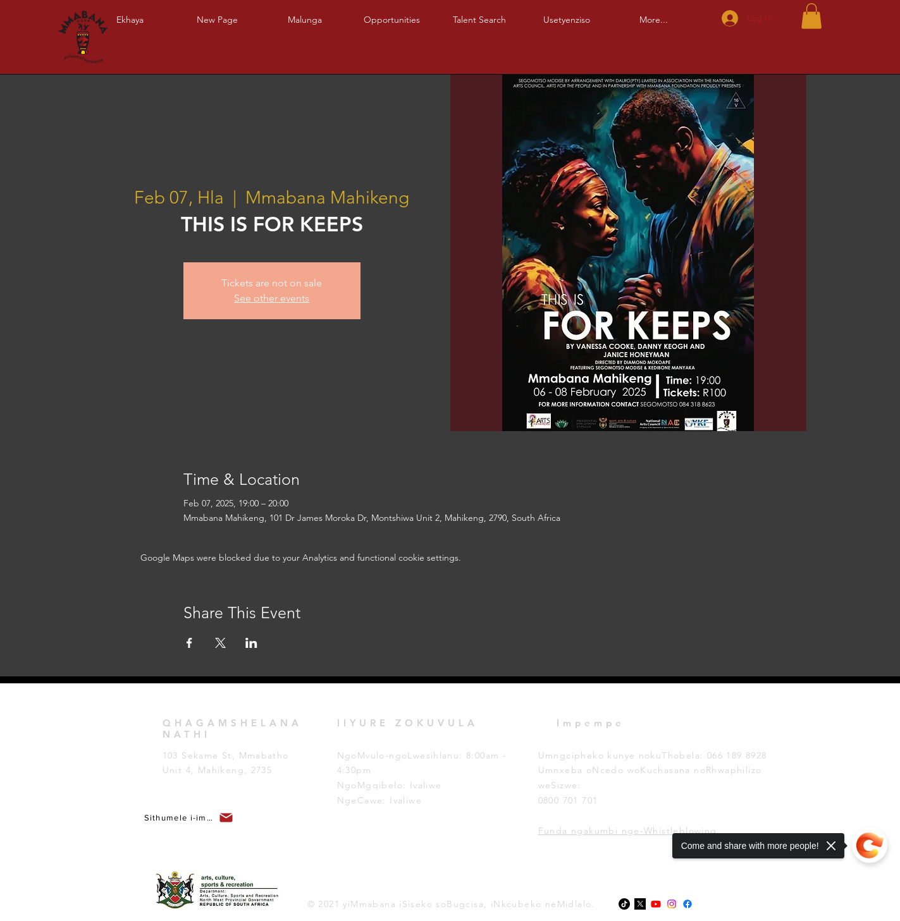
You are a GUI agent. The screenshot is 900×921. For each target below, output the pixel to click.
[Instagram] (671, 904)
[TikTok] (624, 904)
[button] (304, 14)
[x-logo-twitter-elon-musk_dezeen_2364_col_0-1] (640, 904)
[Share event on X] (220, 643)
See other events (271, 298)
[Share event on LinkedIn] (251, 643)
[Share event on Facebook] (189, 643)
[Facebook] (687, 904)
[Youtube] (656, 904)
